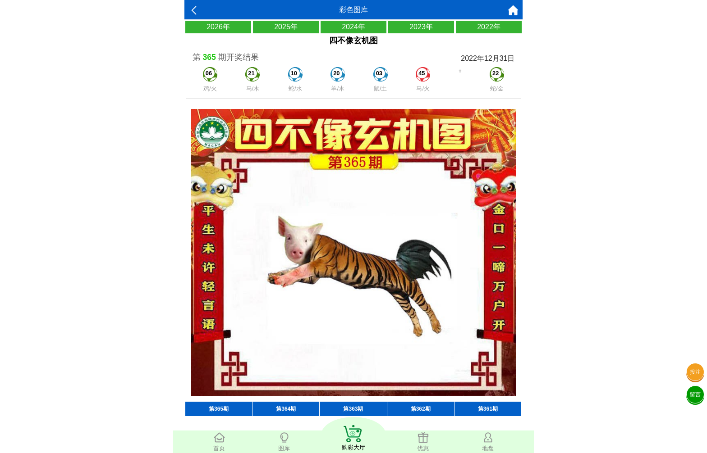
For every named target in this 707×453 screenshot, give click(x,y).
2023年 (421, 27)
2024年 (353, 27)
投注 (695, 372)
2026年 (218, 27)
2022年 (488, 27)
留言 (695, 394)
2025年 (286, 27)
